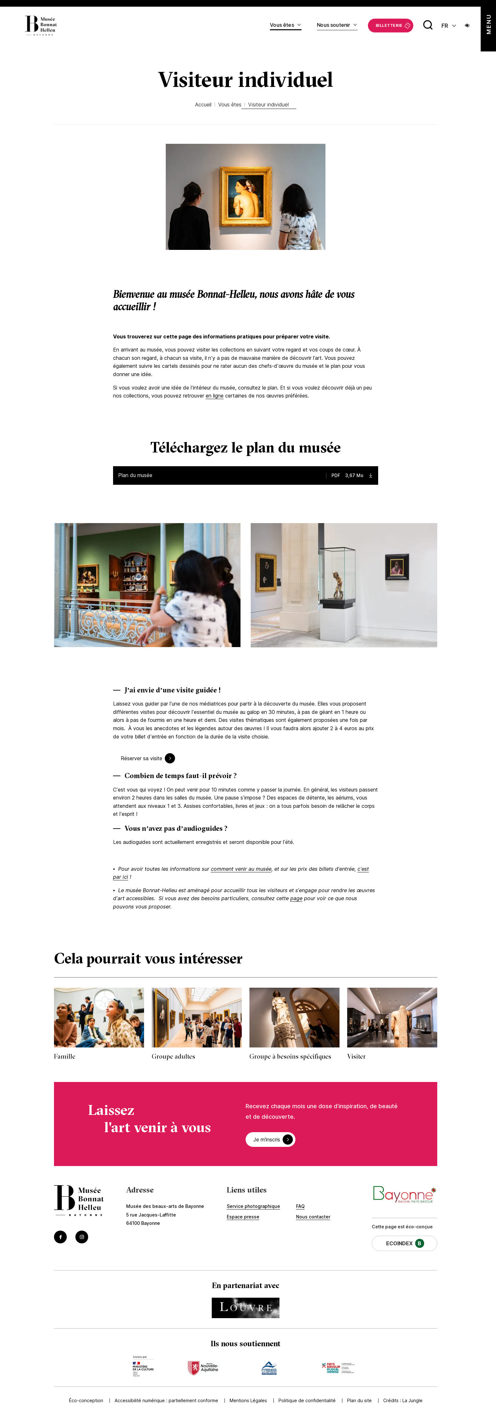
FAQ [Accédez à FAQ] (300, 1206)
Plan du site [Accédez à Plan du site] (358, 1400)
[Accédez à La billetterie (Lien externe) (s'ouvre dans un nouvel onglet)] (390, 25)
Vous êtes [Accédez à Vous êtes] (282, 24)
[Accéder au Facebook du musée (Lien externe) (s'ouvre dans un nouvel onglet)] (60, 1237)
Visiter (356, 1056)
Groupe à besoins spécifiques (290, 1056)
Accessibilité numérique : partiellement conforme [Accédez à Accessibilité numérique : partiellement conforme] (165, 1400)
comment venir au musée (241, 869)
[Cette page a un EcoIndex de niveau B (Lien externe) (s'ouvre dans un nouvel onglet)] (404, 1243)
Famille (64, 1056)
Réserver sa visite (143, 758)
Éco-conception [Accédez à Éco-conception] (85, 1400)
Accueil (203, 104)
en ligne (215, 395)
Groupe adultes (173, 1056)
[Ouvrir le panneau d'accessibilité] (467, 25)
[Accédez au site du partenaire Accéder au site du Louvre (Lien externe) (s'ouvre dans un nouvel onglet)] (245, 1308)
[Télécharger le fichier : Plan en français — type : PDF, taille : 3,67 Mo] (245, 475)
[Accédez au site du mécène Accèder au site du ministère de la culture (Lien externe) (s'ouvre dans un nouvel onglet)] (143, 1366)
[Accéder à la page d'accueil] (79, 1201)
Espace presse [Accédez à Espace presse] (243, 1216)
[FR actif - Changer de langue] (449, 25)
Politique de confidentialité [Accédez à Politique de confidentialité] (305, 1400)
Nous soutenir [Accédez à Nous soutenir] (333, 24)
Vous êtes (229, 104)
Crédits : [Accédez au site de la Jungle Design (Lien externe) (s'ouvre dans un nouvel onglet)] (403, 1400)
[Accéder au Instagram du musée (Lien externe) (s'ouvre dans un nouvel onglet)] (81, 1237)
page (296, 898)
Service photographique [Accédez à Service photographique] (253, 1206)
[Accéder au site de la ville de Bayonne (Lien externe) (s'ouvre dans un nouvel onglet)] (404, 1195)
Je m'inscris (268, 1139)
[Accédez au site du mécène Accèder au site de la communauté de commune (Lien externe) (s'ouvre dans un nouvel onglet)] (338, 1366)
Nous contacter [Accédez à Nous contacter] (313, 1216)
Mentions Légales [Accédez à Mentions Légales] (247, 1400)
